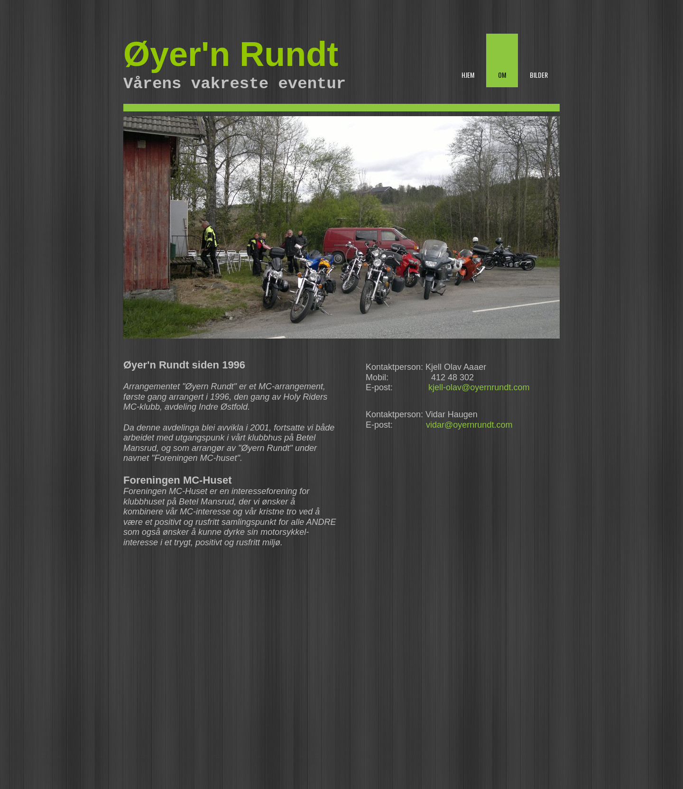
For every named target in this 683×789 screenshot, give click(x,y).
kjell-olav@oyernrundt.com (478, 387)
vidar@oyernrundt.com (469, 425)
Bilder (539, 75)
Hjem (467, 75)
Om (502, 75)
